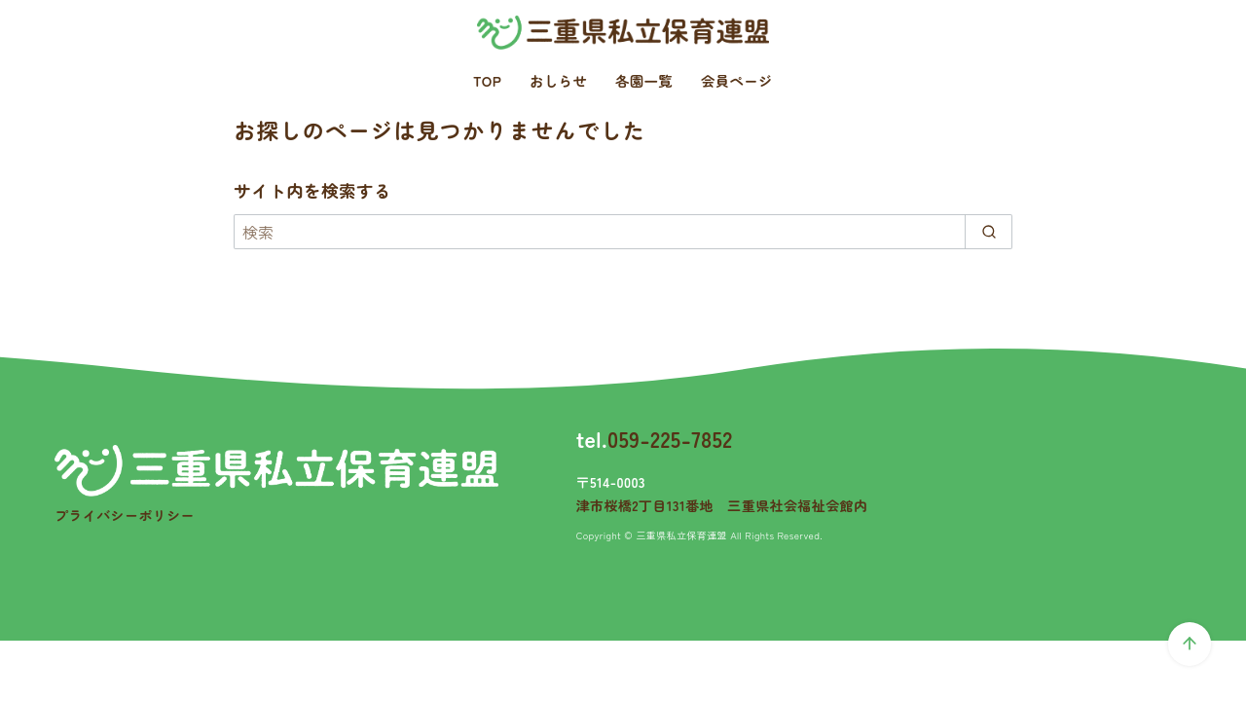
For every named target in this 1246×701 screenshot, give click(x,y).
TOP (487, 80)
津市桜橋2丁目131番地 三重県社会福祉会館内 (722, 505)
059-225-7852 (670, 438)
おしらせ (558, 80)
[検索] (623, 231)
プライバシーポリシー (125, 515)
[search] (988, 231)
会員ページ (737, 80)
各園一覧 (644, 80)
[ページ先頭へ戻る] (1189, 644)
